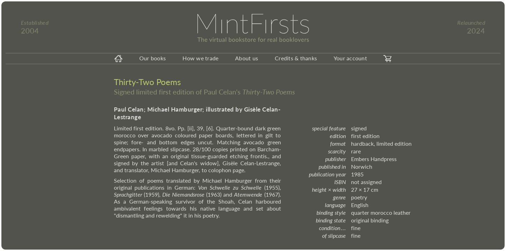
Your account (350, 58)
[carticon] (387, 58)
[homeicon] (118, 58)
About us (246, 58)
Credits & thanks (296, 58)
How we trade (200, 58)
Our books (152, 58)
